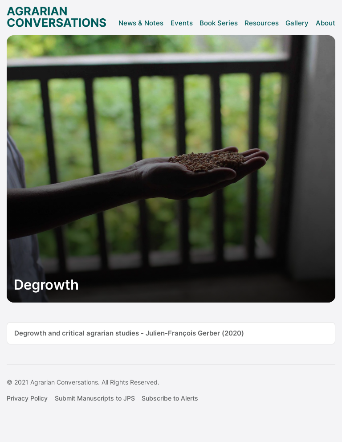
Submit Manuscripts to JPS (95, 398)
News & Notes (140, 23)
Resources (261, 23)
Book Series (219, 23)
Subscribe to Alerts (170, 398)
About (325, 23)
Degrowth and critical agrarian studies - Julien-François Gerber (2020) (129, 333)
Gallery (297, 23)
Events (182, 23)
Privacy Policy (27, 398)
